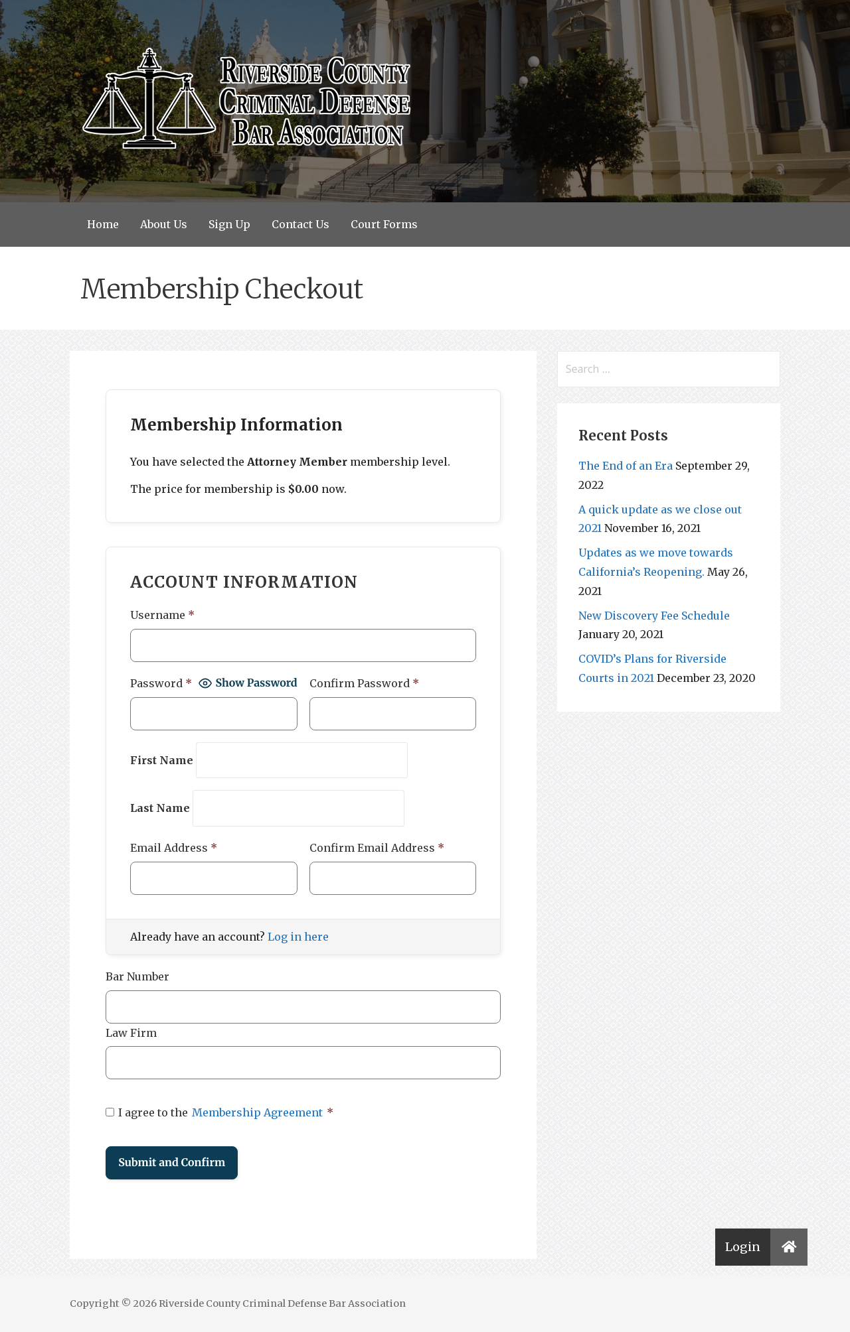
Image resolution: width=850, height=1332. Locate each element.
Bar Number (137, 976)
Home (103, 224)
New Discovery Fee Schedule (654, 615)
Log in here (298, 936)
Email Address (173, 847)
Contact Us (300, 224)
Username (162, 615)
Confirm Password (364, 683)
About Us (163, 224)
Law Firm (131, 1032)
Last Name (160, 808)
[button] (789, 1247)
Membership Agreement (257, 1112)
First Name (161, 760)
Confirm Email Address (376, 847)
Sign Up (229, 224)
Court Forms (384, 224)
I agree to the (219, 1112)
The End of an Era (625, 465)
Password (161, 683)
